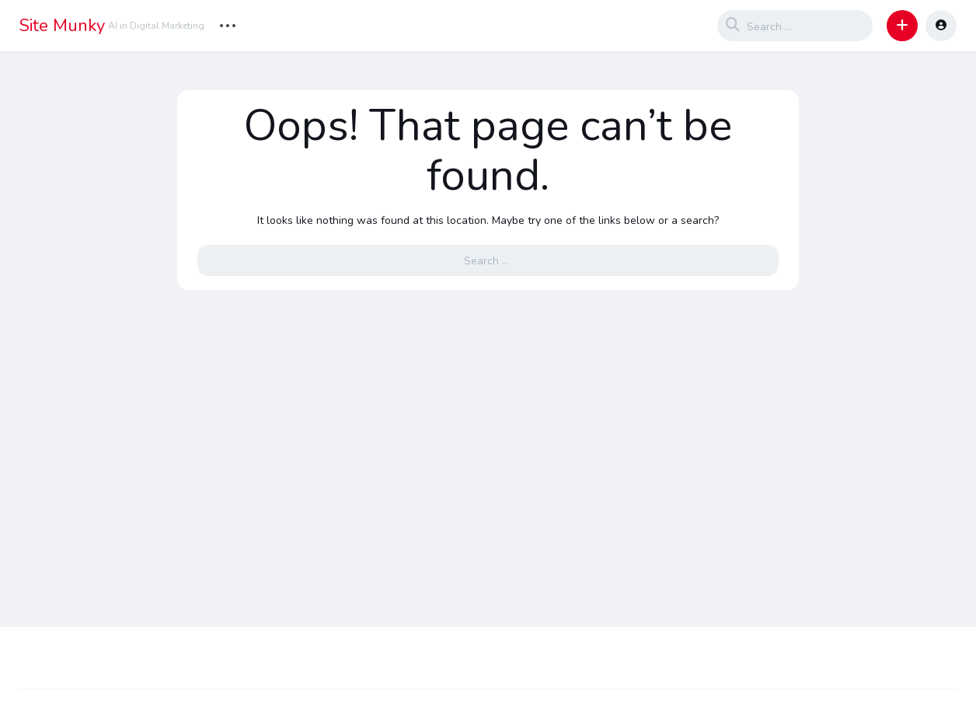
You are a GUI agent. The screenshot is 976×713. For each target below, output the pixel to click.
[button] (902, 25)
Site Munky (62, 25)
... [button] (227, 23)
